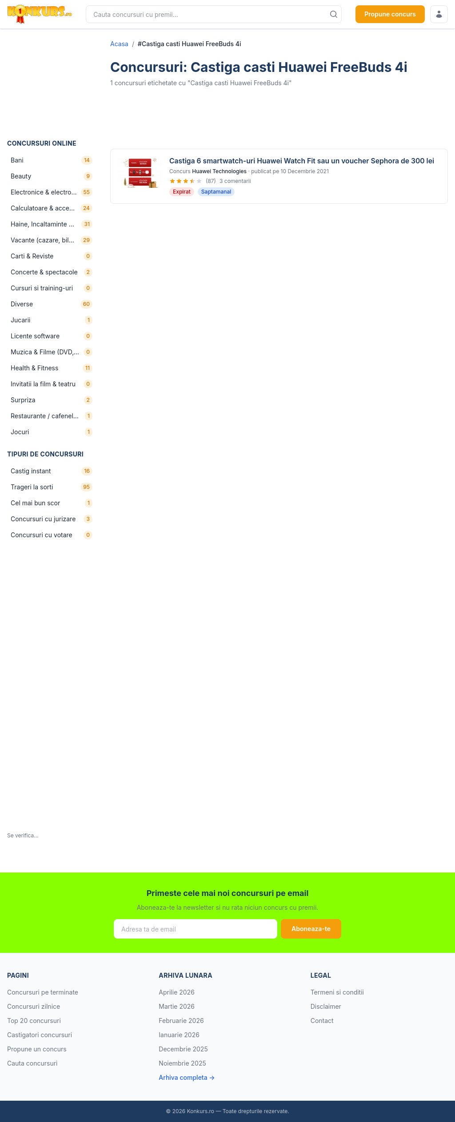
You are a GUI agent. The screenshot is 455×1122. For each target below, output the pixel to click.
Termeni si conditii (337, 992)
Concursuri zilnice (33, 1006)
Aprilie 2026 (177, 992)
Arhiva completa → (187, 1077)
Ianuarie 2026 (179, 1035)
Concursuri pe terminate (42, 992)
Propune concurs (390, 14)
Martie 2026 (177, 1006)
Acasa (119, 44)
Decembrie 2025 (183, 1049)
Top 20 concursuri (34, 1020)
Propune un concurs (37, 1049)
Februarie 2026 (181, 1020)
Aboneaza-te (311, 928)
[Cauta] (333, 14)
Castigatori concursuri (39, 1035)
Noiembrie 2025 (182, 1063)
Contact (322, 1020)
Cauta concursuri (32, 1063)
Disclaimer (326, 1006)
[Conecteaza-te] (439, 14)
